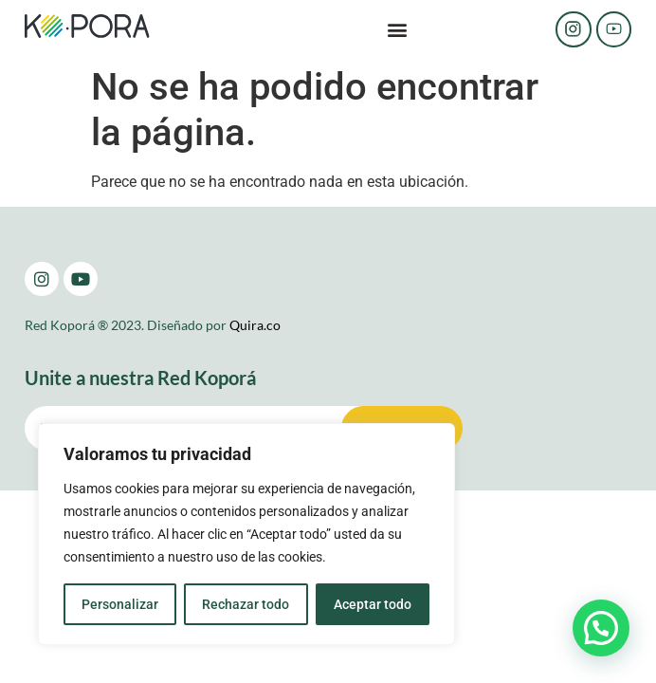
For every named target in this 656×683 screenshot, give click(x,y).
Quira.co (255, 325)
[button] (396, 30)
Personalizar (120, 604)
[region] (246, 534)
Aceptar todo (372, 604)
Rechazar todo (245, 604)
